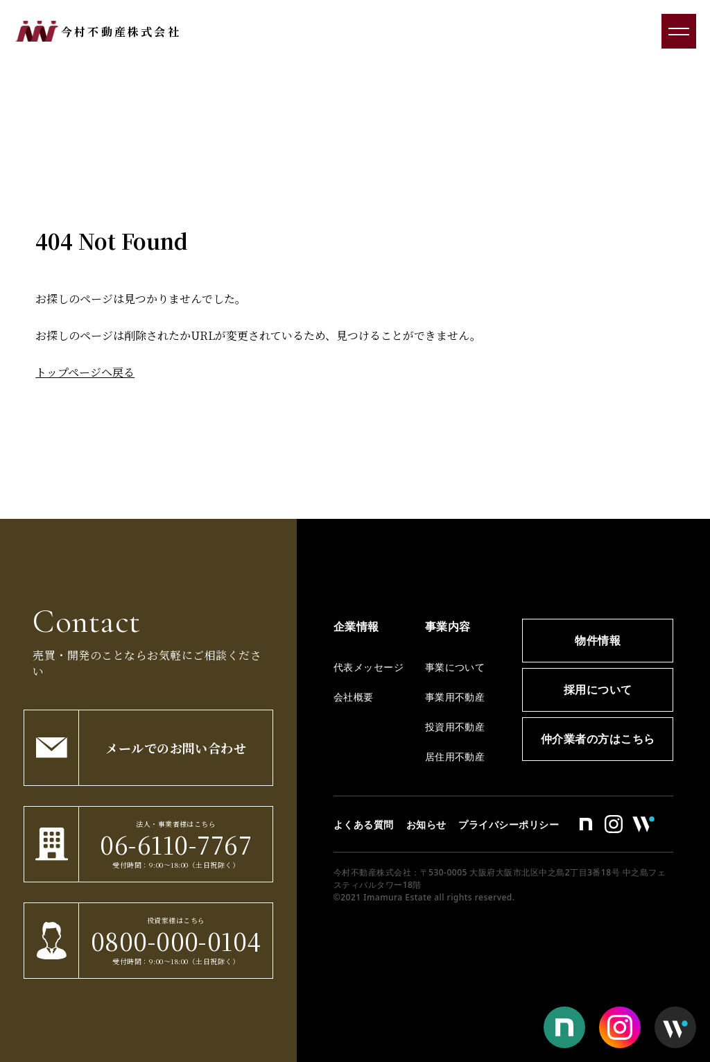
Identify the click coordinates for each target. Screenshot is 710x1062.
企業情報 (356, 626)
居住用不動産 (455, 756)
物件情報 (598, 640)
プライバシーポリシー (508, 824)
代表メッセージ (369, 667)
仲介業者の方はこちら (598, 738)
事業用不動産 (455, 696)
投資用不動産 (455, 726)
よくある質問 (364, 824)
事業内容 (448, 626)
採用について (598, 689)
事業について (455, 667)
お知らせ (426, 824)
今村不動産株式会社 (121, 32)
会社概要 (354, 696)
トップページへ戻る (85, 372)
